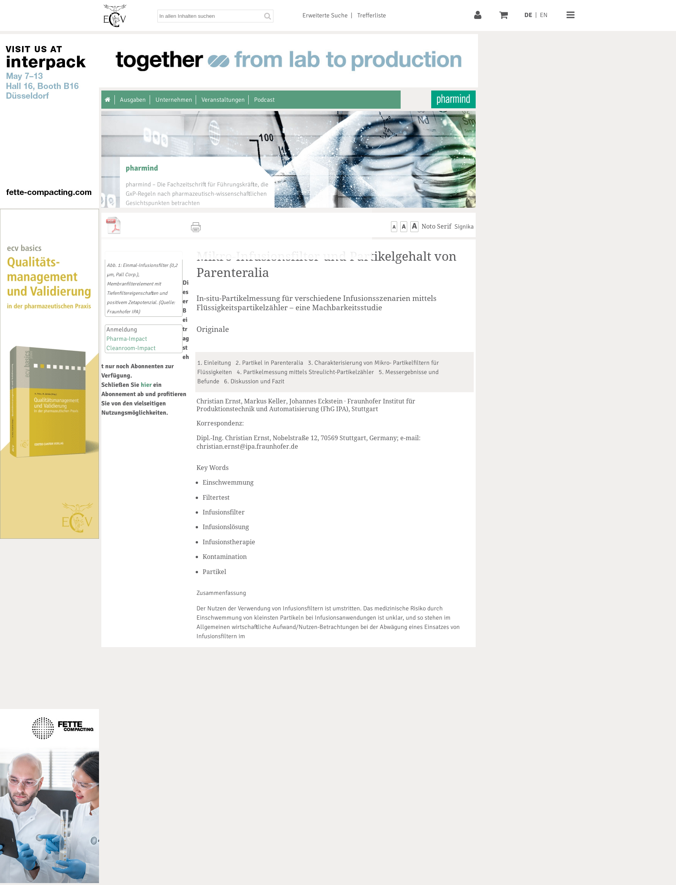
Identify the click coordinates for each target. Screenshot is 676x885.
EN (544, 15)
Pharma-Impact (126, 339)
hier (146, 385)
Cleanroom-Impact (130, 348)
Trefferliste (371, 15)
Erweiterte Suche (325, 15)
